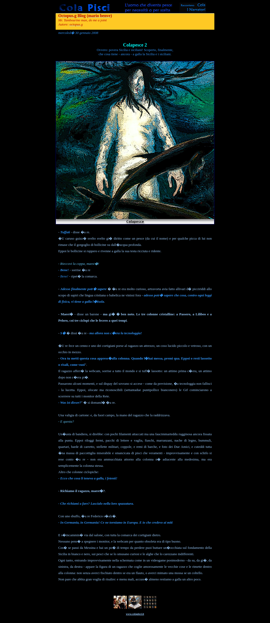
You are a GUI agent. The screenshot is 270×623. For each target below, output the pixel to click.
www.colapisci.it (135, 613)
